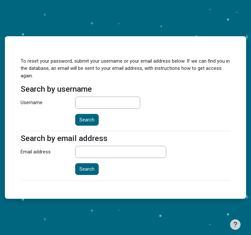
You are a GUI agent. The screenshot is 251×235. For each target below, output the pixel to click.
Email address (36, 152)
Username (31, 102)
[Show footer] (235, 224)
